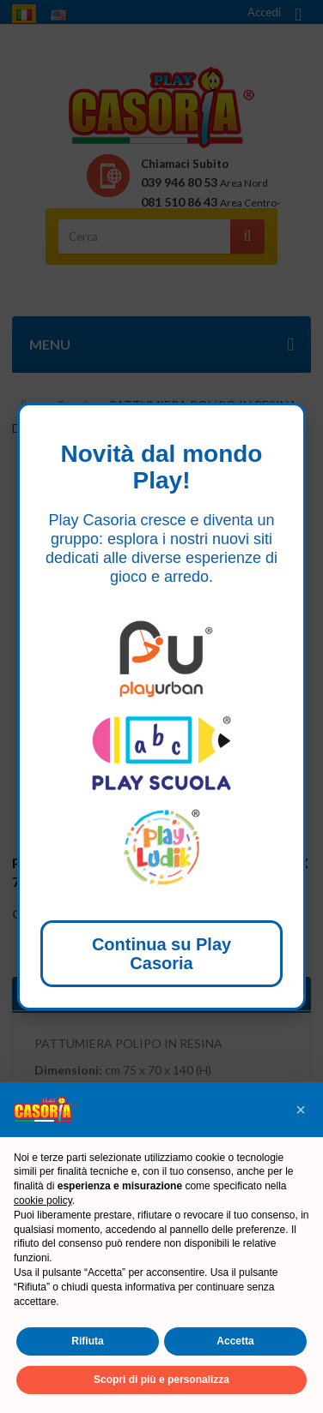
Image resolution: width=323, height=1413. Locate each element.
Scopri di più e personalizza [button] (161, 1380)
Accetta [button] (234, 1341)
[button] (300, 1109)
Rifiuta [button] (87, 1341)
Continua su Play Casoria (161, 954)
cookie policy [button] (43, 1200)
